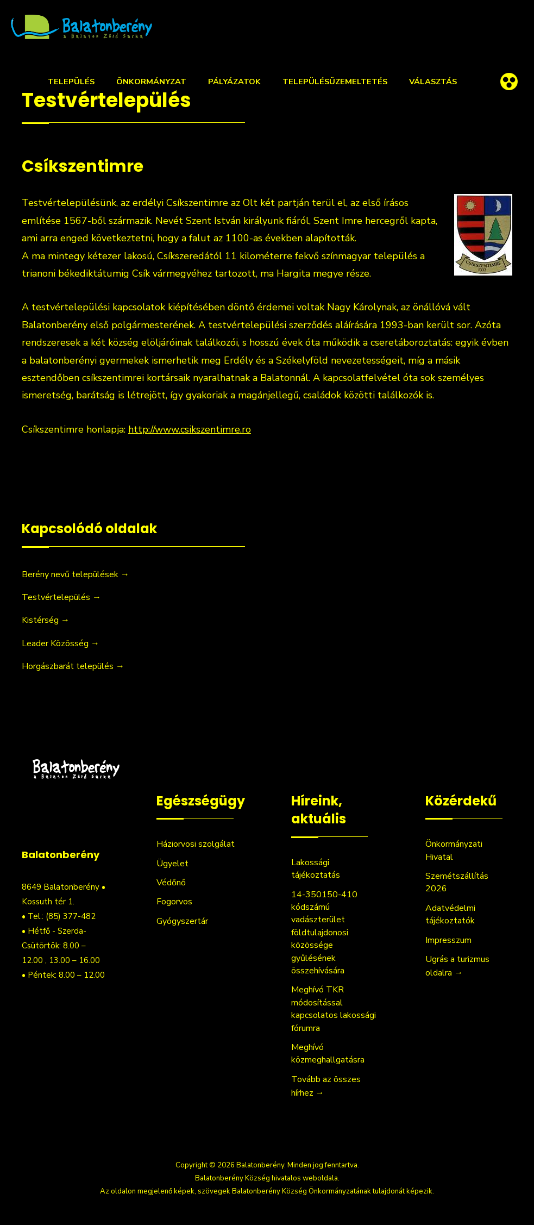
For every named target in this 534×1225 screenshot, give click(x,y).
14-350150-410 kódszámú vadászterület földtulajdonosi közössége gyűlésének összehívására (324, 933)
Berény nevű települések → (75, 574)
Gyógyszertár (182, 921)
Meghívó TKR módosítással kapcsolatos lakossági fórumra (333, 1009)
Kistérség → (46, 620)
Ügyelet (172, 864)
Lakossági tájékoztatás (315, 869)
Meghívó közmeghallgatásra (328, 1053)
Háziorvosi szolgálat (195, 844)
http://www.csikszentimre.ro (189, 429)
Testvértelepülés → (61, 597)
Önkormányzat (151, 81)
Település (71, 81)
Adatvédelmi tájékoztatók (450, 914)
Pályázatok (234, 81)
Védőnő (171, 883)
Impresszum (448, 940)
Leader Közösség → (60, 643)
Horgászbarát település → (73, 666)
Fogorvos (174, 902)
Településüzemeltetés (334, 81)
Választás (433, 81)
